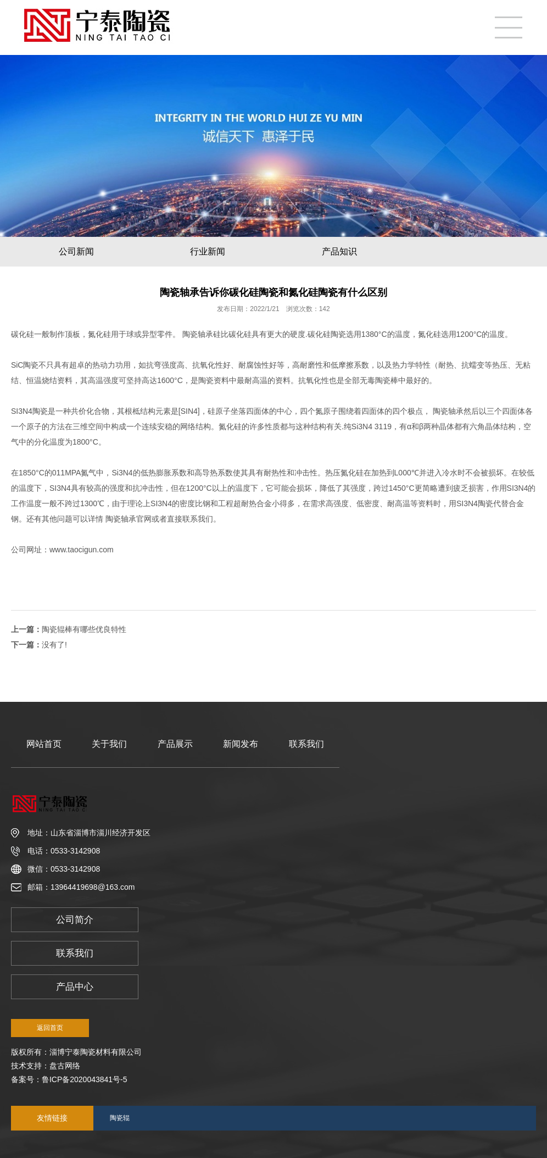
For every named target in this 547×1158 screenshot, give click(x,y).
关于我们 (109, 744)
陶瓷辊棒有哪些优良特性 (84, 629)
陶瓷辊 (120, 1118)
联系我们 (306, 744)
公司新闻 (76, 251)
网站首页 (44, 744)
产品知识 (339, 251)
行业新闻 (207, 251)
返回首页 (50, 1028)
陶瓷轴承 (196, 334)
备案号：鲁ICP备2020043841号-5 (69, 1079)
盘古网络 (64, 1065)
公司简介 (74, 920)
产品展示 (175, 744)
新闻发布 (240, 744)
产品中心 (74, 987)
